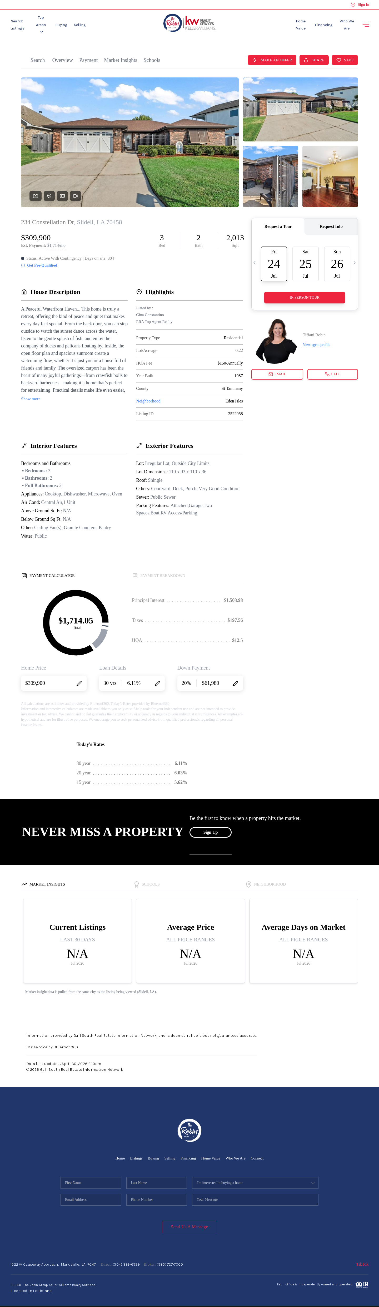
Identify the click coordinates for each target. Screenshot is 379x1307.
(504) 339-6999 (126, 1261)
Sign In (360, 4)
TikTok (362, 1261)
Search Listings (22, 23)
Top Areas (53, 23)
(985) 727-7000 (170, 1261)
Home (119, 1155)
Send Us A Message (189, 1223)
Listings (135, 1155)
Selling (96, 23)
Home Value (292, 23)
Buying (77, 23)
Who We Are (344, 23)
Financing (318, 23)
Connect (258, 1155)
